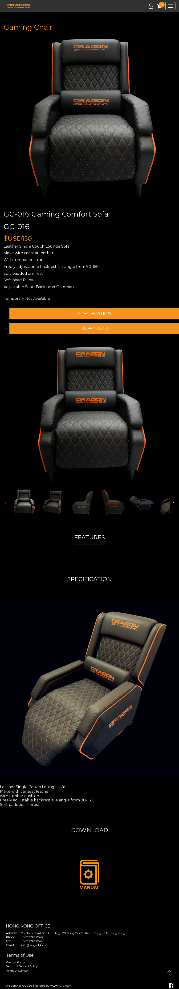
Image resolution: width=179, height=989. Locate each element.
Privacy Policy (15, 962)
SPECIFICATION (94, 313)
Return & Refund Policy (22, 966)
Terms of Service (17, 970)
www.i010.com (60, 985)
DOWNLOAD (94, 328)
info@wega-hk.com (35, 945)
